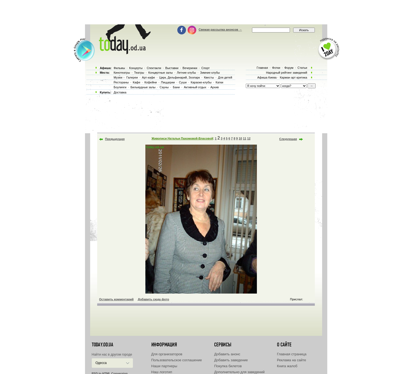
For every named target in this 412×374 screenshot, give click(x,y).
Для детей (225, 77)
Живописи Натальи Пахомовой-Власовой (182, 138)
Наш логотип (161, 372)
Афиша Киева (266, 77)
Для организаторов (166, 354)
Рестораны (121, 82)
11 (244, 138)
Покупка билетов (228, 366)
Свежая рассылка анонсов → (220, 29)
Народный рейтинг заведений (286, 72)
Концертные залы (160, 72)
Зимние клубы (210, 72)
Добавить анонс (227, 354)
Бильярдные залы (142, 87)
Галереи (132, 77)
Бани (176, 87)
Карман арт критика (293, 77)
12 (248, 138)
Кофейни (150, 82)
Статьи (302, 67)
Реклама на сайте (291, 360)
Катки (219, 82)
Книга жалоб (287, 366)
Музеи (118, 77)
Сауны (164, 87)
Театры (139, 72)
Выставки (172, 68)
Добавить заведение (231, 360)
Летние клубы (186, 72)
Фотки (276, 67)
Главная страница (291, 354)
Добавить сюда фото (153, 299)
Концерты (136, 68)
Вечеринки (189, 68)
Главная (262, 67)
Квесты (209, 77)
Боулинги (120, 87)
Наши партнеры (164, 366)
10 (240, 138)
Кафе (136, 82)
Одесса (101, 363)
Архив (214, 87)
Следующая (288, 139)
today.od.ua (102, 345)
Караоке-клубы (201, 82)
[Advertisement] (206, 12)
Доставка (120, 92)
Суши (183, 82)
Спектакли (154, 68)
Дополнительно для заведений (239, 372)
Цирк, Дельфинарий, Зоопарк (179, 77)
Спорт (205, 68)
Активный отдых (195, 87)
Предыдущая (115, 139)
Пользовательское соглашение (176, 360)
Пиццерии (168, 82)
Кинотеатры (122, 72)
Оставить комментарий (116, 299)
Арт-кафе (148, 77)
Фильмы (119, 68)
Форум (288, 67)
